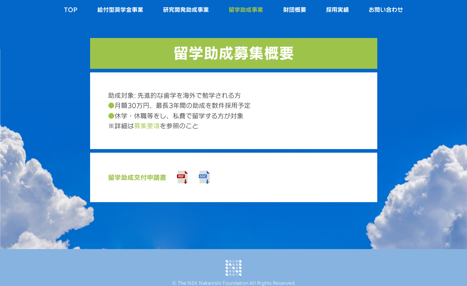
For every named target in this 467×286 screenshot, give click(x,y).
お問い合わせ (386, 10)
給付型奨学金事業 (120, 10)
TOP (71, 10)
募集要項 (147, 126)
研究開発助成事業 (186, 10)
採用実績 (337, 10)
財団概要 (294, 10)
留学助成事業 (246, 10)
